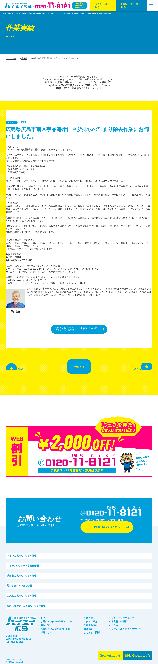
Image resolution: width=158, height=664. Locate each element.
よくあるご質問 (92, 629)
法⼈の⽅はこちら (102, 6)
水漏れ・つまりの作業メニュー (56, 618)
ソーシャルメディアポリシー (126, 626)
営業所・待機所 (119, 618)
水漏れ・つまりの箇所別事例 (55, 626)
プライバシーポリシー (122, 615)
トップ (44, 615)
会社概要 (88, 626)
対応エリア (46, 629)
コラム (114, 622)
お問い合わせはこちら (131, 6)
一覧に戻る (79, 365)
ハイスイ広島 (11, 58)
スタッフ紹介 (90, 618)
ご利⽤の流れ (90, 622)
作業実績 (23, 58)
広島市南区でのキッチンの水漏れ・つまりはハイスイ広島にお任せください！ (76, 329)
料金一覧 (45, 622)
